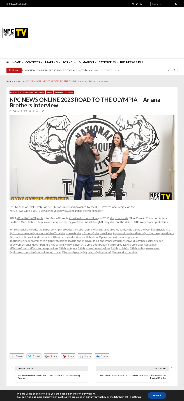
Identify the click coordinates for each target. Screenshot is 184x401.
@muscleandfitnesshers (38, 237)
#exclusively (45, 222)
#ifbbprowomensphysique (94, 248)
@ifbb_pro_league (21, 233)
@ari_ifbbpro (29, 222)
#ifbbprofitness (19, 248)
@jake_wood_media (22, 252)
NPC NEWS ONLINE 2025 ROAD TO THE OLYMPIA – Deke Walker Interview (61, 70)
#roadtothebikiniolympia (119, 229)
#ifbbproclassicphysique (141, 244)
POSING (68, 62)
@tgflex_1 (88, 252)
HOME (16, 62)
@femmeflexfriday (64, 237)
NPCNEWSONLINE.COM (17, 4)
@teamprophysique (127, 237)
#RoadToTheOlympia (30, 218)
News (49, 92)
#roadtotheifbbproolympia (45, 229)
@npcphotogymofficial (70, 222)
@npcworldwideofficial (46, 233)
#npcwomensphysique (23, 244)
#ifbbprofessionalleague (61, 240)
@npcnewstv (69, 233)
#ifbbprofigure (68, 248)
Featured (39, 92)
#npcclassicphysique (150, 240)
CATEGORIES (107, 62)
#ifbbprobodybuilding (95, 244)
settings (136, 397)
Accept (157, 395)
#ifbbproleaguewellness (145, 248)
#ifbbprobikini (88, 218)
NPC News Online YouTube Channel (32, 210)
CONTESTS (32, 62)
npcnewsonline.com (91, 210)
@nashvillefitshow (87, 237)
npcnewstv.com (64, 210)
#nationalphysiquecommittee (27, 240)
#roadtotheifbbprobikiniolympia (83, 229)
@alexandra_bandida (124, 252)
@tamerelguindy (72, 252)
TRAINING (51, 62)
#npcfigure (43, 244)
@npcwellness (103, 233)
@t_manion (16, 237)
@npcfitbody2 (86, 233)
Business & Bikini (131, 62)
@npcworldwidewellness (128, 233)
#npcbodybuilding (88, 240)
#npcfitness (107, 240)
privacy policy (98, 397)
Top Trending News (63, 92)
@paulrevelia (107, 237)
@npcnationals (119, 218)
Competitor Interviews (21, 92)
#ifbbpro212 (118, 244)
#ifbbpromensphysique (43, 248)
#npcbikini (57, 244)
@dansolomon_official (47, 252)
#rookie (74, 218)
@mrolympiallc (152, 222)
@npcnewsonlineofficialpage (152, 229)
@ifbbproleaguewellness (158, 233)
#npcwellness (72, 244)
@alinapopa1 (103, 252)
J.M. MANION (85, 62)
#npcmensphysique (126, 240)
